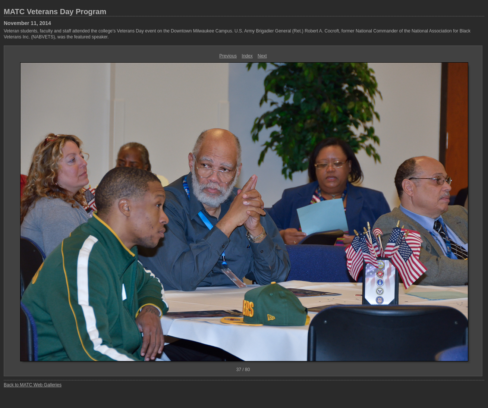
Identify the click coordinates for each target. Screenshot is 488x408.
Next (262, 56)
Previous (228, 56)
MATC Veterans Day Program (55, 11)
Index (247, 56)
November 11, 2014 (27, 23)
